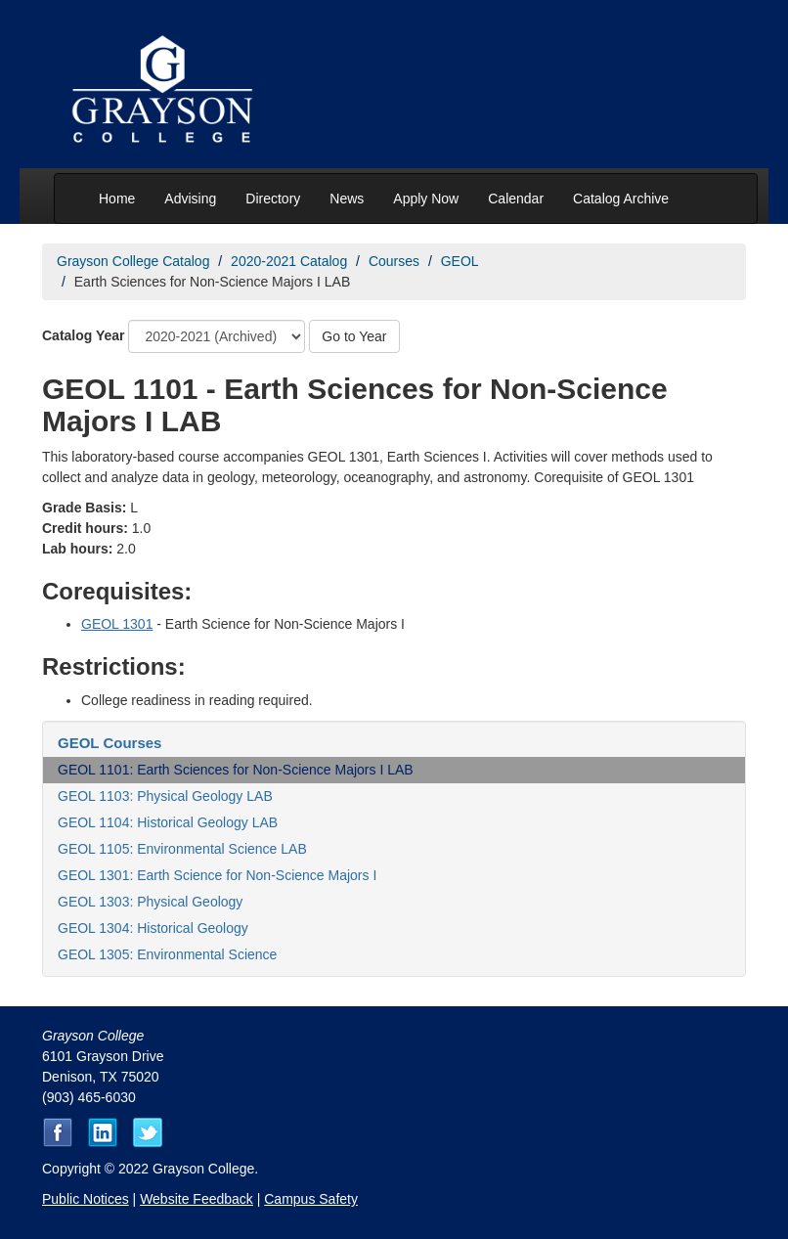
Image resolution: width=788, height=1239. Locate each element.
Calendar (516, 198)
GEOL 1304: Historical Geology (153, 928)
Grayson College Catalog (133, 261)
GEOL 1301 (117, 624)
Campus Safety (311, 1199)
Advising (190, 198)
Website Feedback (196, 1199)
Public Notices (85, 1199)
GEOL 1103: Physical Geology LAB (165, 796)
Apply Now (426, 198)
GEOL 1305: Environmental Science (167, 954)
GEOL (460, 261)
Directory (272, 198)
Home (117, 198)
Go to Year (354, 336)
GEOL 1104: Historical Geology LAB (168, 822)
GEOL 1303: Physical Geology (150, 901)
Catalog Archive (621, 198)
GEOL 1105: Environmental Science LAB (182, 849)
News (346, 198)
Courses (394, 261)
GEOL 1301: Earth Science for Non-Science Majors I (217, 875)
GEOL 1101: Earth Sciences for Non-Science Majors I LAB (236, 769)
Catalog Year (83, 335)
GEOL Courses (109, 742)
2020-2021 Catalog (289, 261)
